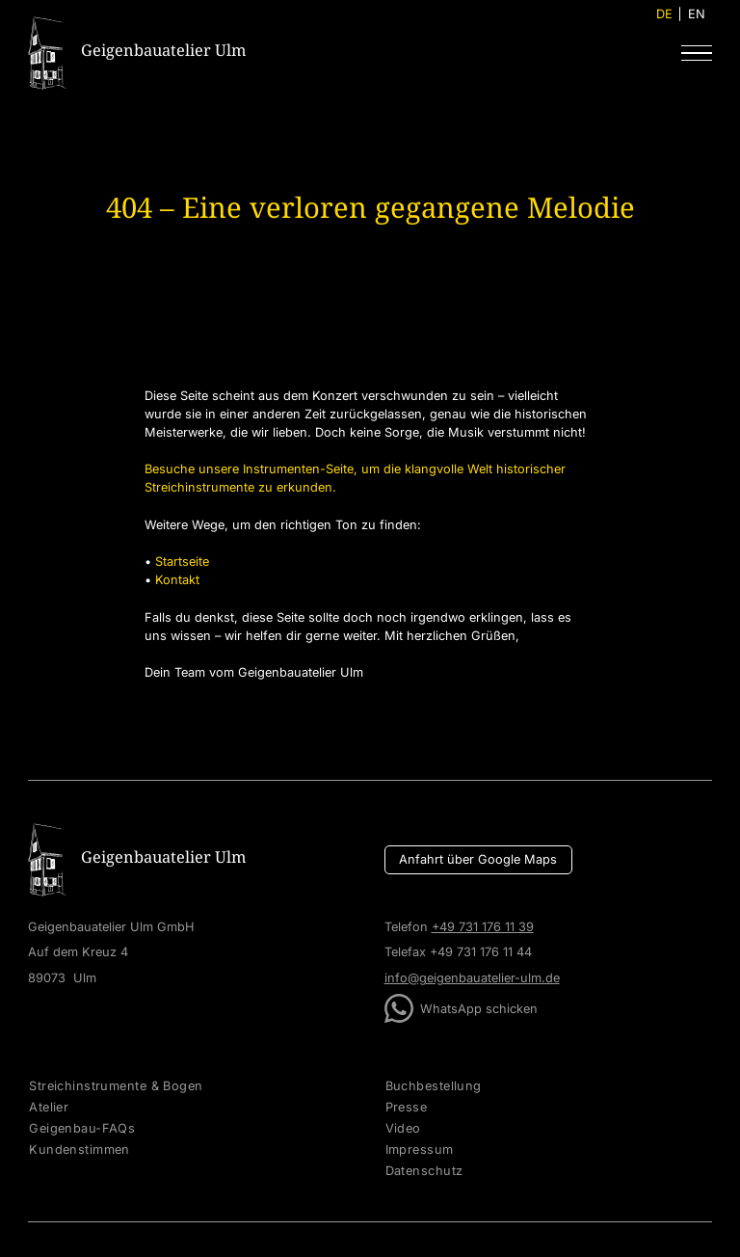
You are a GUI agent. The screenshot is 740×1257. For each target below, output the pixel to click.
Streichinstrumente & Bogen (115, 1086)
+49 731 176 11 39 (483, 927)
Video (403, 1129)
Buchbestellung (433, 1086)
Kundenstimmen (79, 1150)
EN (696, 14)
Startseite (182, 561)
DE (664, 14)
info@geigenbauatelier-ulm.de (472, 978)
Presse (406, 1107)
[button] (696, 53)
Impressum (419, 1150)
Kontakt (177, 580)
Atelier (48, 1107)
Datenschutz (424, 1171)
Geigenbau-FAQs (82, 1129)
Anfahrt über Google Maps (478, 859)
